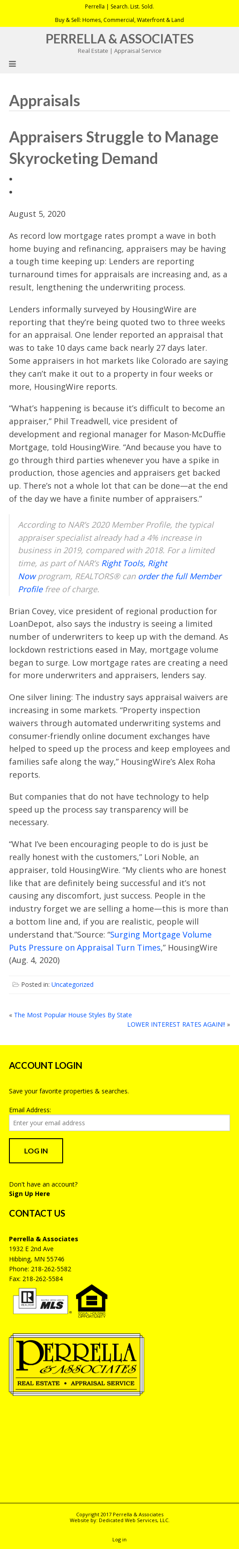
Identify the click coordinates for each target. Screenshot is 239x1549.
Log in (119, 1539)
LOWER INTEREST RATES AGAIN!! (176, 1024)
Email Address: (30, 1110)
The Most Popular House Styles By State (73, 1015)
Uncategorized (72, 984)
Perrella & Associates (120, 38)
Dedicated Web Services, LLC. (134, 1520)
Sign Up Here (29, 1193)
